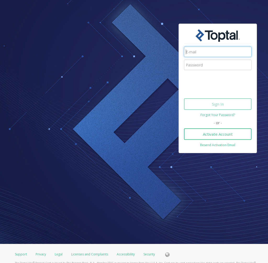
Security (149, 254)
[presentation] (224, 83)
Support (21, 254)
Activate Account (218, 134)
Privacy (41, 254)
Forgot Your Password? (217, 115)
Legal (59, 254)
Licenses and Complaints (90, 254)
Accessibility (126, 254)
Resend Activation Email (217, 145)
